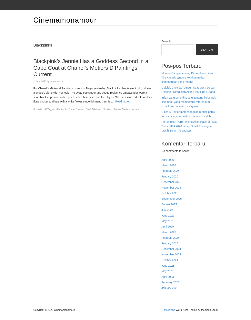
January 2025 (169, 243)
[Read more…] (123, 101)
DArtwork (97, 109)
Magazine (169, 309)
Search (166, 41)
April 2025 (167, 226)
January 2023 (169, 288)
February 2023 (170, 282)
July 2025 (167, 209)
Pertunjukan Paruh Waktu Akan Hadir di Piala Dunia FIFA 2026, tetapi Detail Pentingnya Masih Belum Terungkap (188, 126)
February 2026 (170, 170)
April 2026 (167, 159)
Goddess (107, 109)
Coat (88, 109)
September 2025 (171, 198)
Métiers (126, 109)
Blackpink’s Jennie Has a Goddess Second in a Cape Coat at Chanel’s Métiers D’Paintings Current (90, 67)
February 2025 (170, 237)
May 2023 (167, 271)
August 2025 (169, 204)
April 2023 (167, 276)
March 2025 (168, 232)
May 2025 (167, 221)
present (135, 109)
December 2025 (171, 182)
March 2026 (168, 165)
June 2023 (167, 265)
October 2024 (169, 260)
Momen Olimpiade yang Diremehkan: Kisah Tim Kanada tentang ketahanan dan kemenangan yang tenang (187, 78)
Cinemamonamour (65, 20)
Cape (72, 109)
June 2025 (167, 215)
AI (45, 109)
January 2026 (169, 176)
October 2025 (169, 193)
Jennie (117, 109)
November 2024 (171, 254)
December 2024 (171, 249)
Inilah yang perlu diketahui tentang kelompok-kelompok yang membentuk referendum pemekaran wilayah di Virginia (189, 102)
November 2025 (171, 187)
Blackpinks (61, 109)
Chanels (80, 109)
